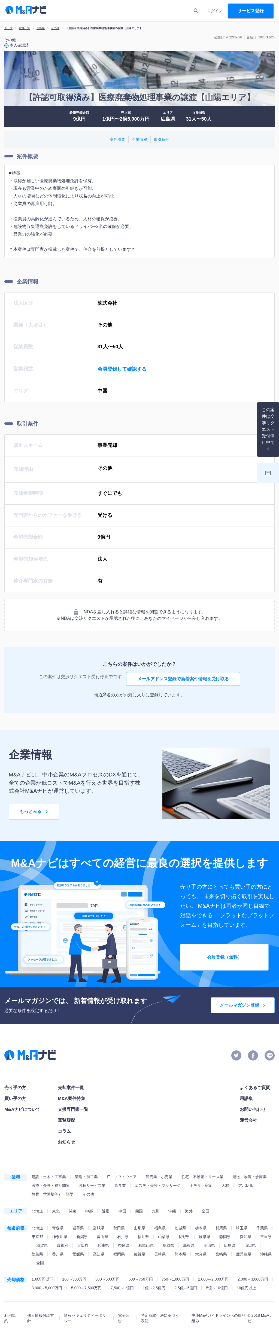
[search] (196, 10)
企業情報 (139, 139)
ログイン (214, 11)
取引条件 (161, 139)
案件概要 (117, 139)
